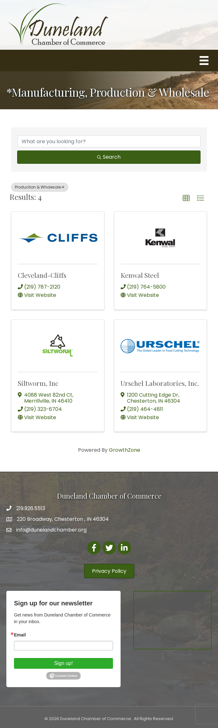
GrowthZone (124, 450)
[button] (186, 198)
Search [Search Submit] (109, 157)
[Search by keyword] (109, 141)
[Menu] (204, 60)
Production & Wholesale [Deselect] (39, 187)
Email (20, 635)
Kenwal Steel (140, 275)
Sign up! (63, 663)
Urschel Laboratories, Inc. (160, 383)
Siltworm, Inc (38, 383)
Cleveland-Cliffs (42, 275)
